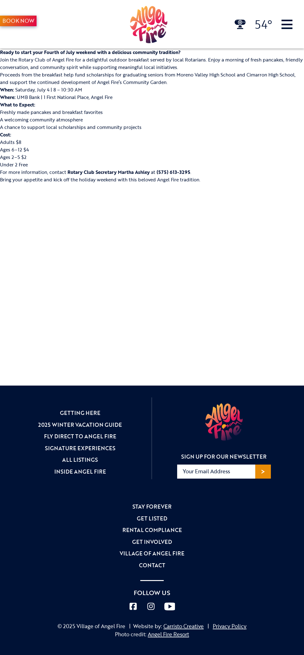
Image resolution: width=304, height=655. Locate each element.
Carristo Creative (183, 626)
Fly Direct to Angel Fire (80, 436)
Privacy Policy (230, 626)
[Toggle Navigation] (287, 24)
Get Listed (152, 518)
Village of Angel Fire (152, 553)
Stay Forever (152, 506)
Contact (152, 565)
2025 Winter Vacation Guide (80, 425)
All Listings (80, 460)
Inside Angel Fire (80, 471)
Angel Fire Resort (168, 634)
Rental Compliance (152, 530)
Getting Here (80, 413)
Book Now (18, 21)
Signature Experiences (80, 448)
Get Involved (152, 542)
